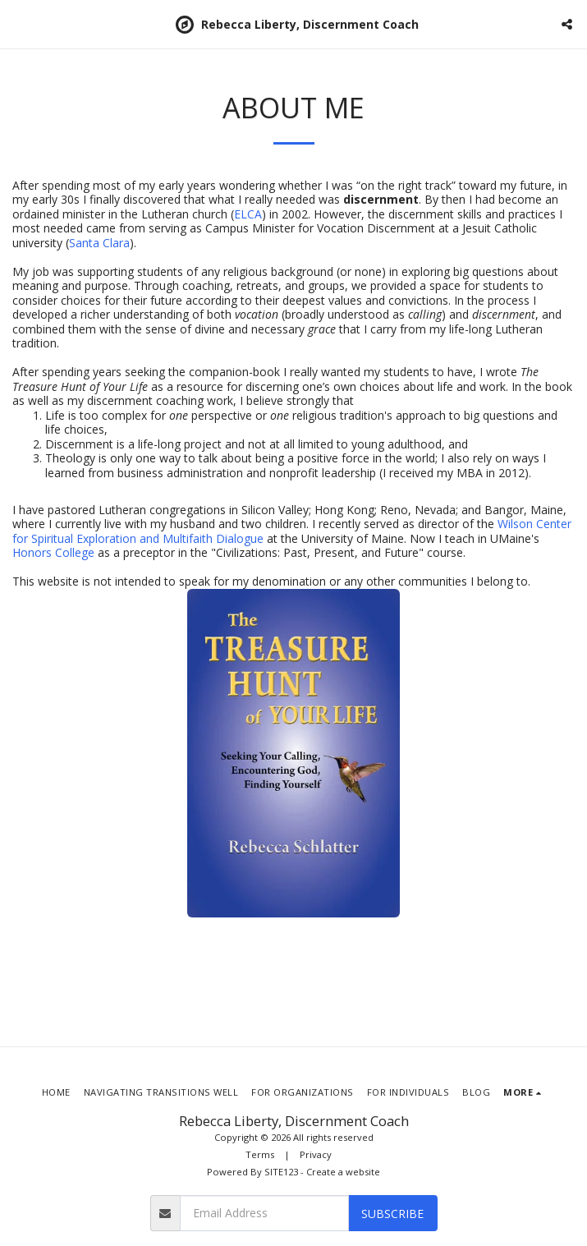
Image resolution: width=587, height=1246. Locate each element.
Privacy (316, 1154)
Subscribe (392, 1213)
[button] (18, 23)
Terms (259, 1154)
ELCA (248, 214)
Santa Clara (99, 243)
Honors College (53, 552)
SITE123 (281, 1172)
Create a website (343, 1172)
